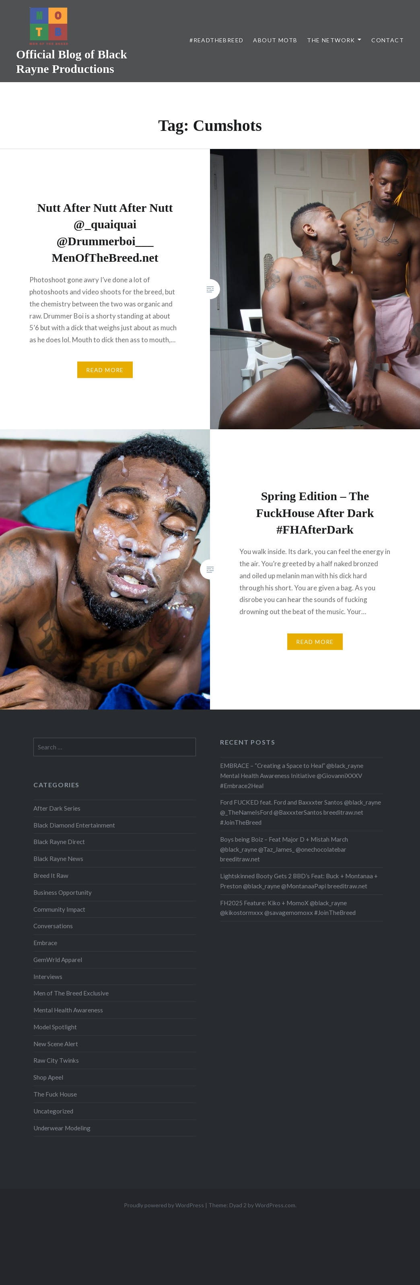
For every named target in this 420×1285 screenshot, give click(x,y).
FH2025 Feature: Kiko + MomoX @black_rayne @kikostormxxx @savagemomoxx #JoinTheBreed (288, 908)
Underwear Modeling (62, 1128)
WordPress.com (275, 1205)
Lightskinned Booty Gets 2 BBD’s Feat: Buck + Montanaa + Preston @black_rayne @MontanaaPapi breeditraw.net (299, 881)
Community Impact (59, 909)
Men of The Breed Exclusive (71, 993)
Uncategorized (53, 1111)
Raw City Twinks (56, 1060)
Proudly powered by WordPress (164, 1205)
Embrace (45, 942)
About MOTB (275, 40)
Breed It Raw (50, 875)
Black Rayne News (58, 858)
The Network (331, 40)
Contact (387, 40)
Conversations (53, 925)
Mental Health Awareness (68, 1010)
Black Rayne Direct (59, 841)
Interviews (47, 976)
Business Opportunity (62, 892)
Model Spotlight (55, 1026)
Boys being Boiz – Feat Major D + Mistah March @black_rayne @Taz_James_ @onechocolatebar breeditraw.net (284, 849)
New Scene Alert (55, 1043)
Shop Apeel (48, 1077)
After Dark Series (56, 808)
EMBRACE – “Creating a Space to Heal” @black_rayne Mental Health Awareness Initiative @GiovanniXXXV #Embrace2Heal (291, 775)
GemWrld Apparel (57, 959)
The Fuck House (55, 1094)
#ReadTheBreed (216, 40)
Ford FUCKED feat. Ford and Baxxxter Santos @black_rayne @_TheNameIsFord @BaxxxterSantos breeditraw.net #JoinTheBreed (300, 812)
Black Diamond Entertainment (74, 825)
